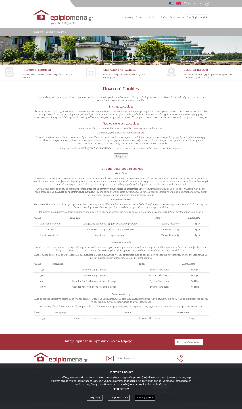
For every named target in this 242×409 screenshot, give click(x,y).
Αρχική (37, 31)
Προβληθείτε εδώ (197, 17)
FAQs (164, 17)
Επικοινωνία (176, 17)
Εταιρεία (141, 17)
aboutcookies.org (135, 132)
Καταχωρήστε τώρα (188, 342)
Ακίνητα (153, 17)
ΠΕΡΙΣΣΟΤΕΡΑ (121, 389)
